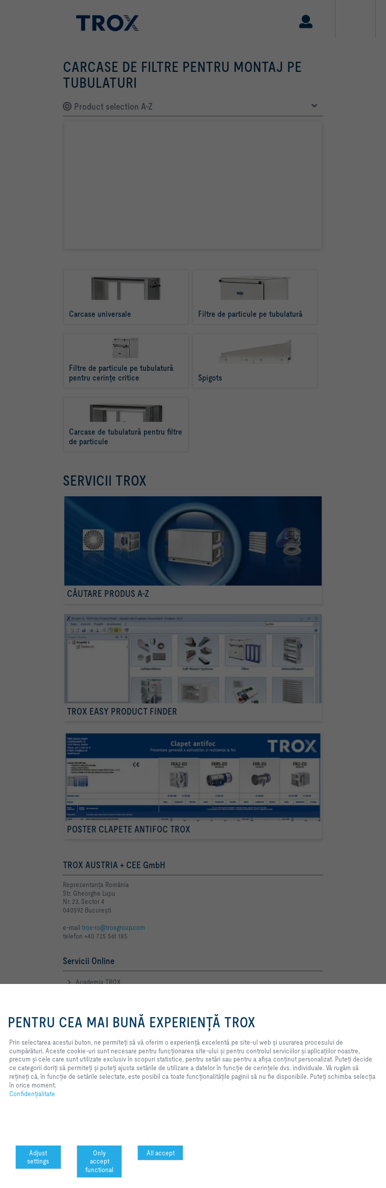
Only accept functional (99, 1161)
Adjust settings (38, 1157)
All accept (161, 1153)
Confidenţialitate (32, 1094)
